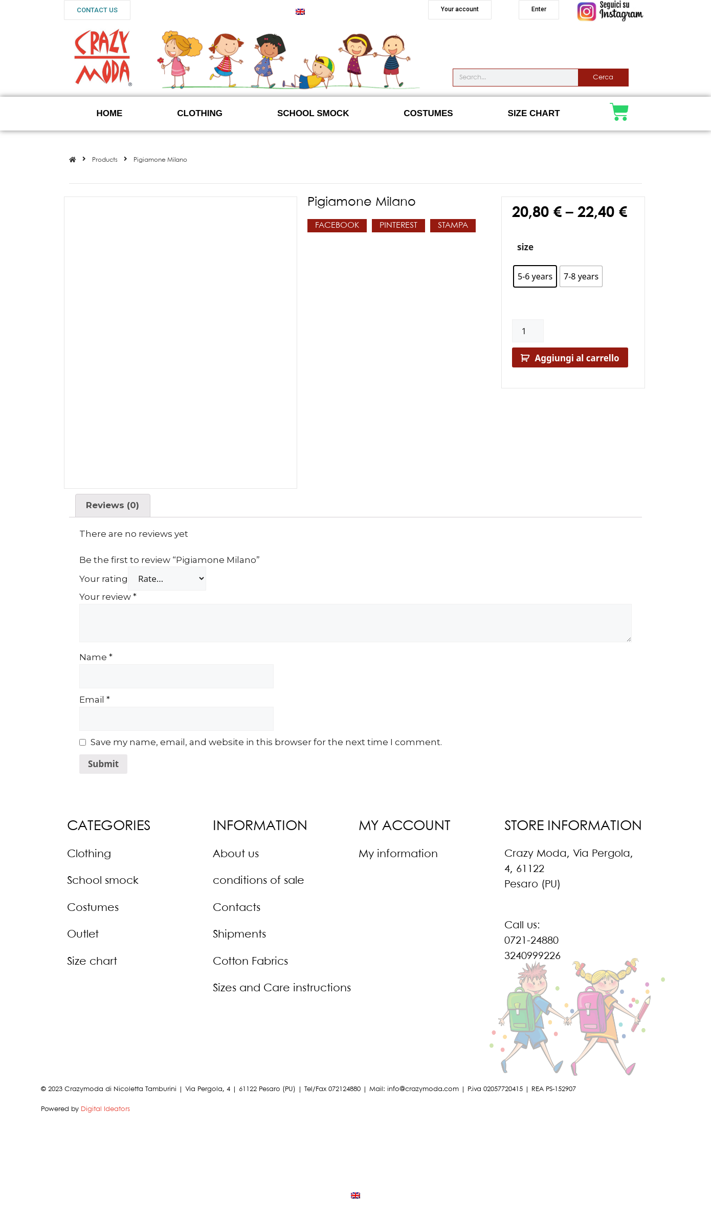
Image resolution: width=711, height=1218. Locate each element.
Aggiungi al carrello (577, 358)
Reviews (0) (112, 502)
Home (109, 113)
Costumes (428, 113)
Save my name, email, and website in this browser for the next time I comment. (266, 739)
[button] (97, 10)
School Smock (313, 113)
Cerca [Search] (603, 77)
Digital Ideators (105, 1106)
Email (94, 696)
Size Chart (534, 113)
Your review (108, 594)
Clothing (200, 113)
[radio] (535, 276)
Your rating (103, 576)
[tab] (112, 502)
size (525, 247)
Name (96, 654)
